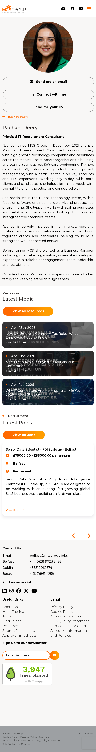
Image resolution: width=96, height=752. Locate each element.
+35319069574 (41, 568)
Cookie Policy (61, 612)
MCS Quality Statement (69, 621)
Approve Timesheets (19, 635)
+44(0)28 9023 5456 (45, 561)
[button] (73, 535)
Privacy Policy (61, 607)
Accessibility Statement (69, 616)
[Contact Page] (81, 8)
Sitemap (44, 737)
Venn (90, 733)
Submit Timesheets (18, 631)
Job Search (11, 616)
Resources (10, 626)
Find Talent (11, 621)
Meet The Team (15, 612)
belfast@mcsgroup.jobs (49, 555)
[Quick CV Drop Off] (63, 8)
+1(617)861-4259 (42, 574)
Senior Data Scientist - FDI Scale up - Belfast (41, 449)
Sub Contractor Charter (70, 626)
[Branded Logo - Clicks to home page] (14, 9)
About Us (10, 607)
